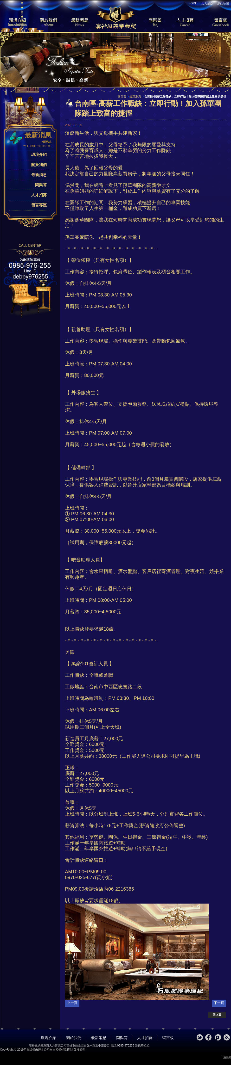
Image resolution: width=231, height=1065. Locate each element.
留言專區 (39, 205)
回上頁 (217, 1014)
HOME (192, 3)
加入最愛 (207, 3)
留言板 (216, 22)
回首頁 (122, 96)
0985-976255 (125, 1045)
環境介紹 (14, 22)
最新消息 (79, 22)
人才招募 (184, 22)
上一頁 (72, 1003)
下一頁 (219, 1003)
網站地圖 (223, 3)
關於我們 (47, 22)
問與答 (151, 22)
